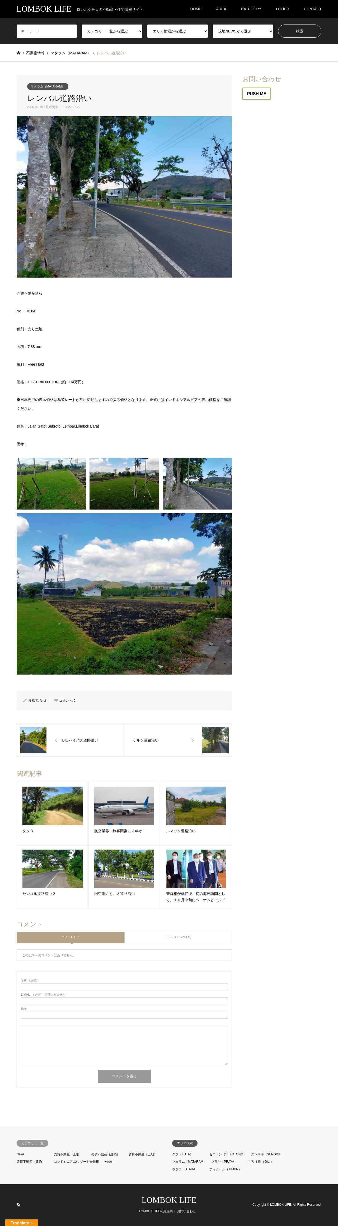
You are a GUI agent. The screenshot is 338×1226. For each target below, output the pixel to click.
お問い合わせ (186, 1211)
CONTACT (313, 9)
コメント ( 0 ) (70, 937)
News (21, 1154)
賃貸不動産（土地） (143, 1154)
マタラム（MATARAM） (48, 86)
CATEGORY (251, 9)
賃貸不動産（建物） (31, 1162)
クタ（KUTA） (182, 1154)
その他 (108, 1162)
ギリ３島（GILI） (261, 1162)
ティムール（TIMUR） (225, 1169)
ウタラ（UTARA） (185, 1169)
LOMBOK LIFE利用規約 (156, 1211)
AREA (221, 9)
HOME (195, 9)
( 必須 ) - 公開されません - (44, 994)
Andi (43, 700)
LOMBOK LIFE (169, 1200)
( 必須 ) (30, 980)
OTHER (282, 9)
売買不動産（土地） (68, 1154)
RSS (18, 1204)
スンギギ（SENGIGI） (267, 1154)
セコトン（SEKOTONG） (227, 1154)
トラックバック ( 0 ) (178, 937)
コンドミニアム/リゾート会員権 (76, 1162)
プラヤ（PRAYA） (224, 1162)
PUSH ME (256, 93)
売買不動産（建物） (105, 1154)
